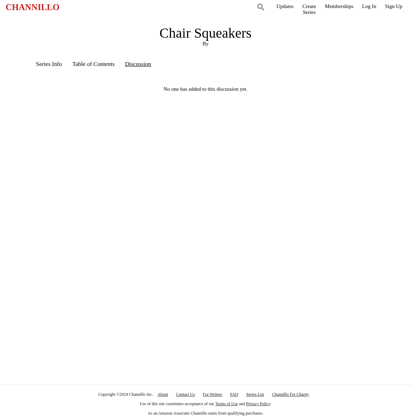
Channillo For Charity (290, 394)
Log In (369, 6)
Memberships (339, 6)
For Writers (212, 394)
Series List (255, 394)
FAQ (234, 394)
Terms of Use (226, 403)
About (163, 394)
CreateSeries (309, 9)
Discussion (138, 64)
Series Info (49, 64)
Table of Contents (93, 64)
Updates (285, 6)
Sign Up (393, 6)
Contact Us (185, 394)
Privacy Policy (258, 403)
